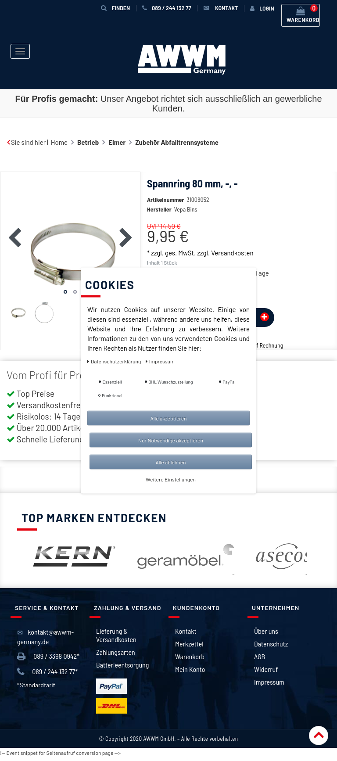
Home (59, 142)
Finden (115, 7)
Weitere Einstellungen (171, 479)
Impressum (269, 685)
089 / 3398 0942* (48, 659)
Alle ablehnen (170, 462)
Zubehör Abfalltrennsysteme (177, 142)
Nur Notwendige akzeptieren (170, 440)
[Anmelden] (262, 8)
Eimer (116, 142)
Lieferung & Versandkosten (116, 638)
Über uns (266, 634)
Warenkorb (189, 660)
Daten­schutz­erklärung (114, 361)
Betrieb (88, 142)
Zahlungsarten (115, 655)
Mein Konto (190, 672)
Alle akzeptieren (168, 418)
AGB (259, 660)
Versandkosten (232, 266)
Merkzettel (189, 647)
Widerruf (266, 672)
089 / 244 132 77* (47, 675)
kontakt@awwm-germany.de (45, 640)
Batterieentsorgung (122, 668)
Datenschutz (271, 647)
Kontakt (185, 634)
